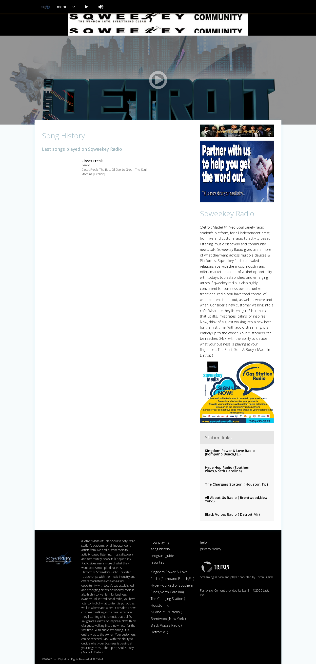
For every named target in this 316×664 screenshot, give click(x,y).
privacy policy (210, 549)
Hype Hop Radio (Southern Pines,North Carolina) (228, 469)
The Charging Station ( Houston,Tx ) (236, 484)
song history (160, 549)
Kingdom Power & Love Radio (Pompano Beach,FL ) (230, 452)
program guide (162, 555)
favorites (157, 562)
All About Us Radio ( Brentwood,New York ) (236, 499)
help (203, 542)
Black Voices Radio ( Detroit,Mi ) (232, 514)
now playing (160, 542)
